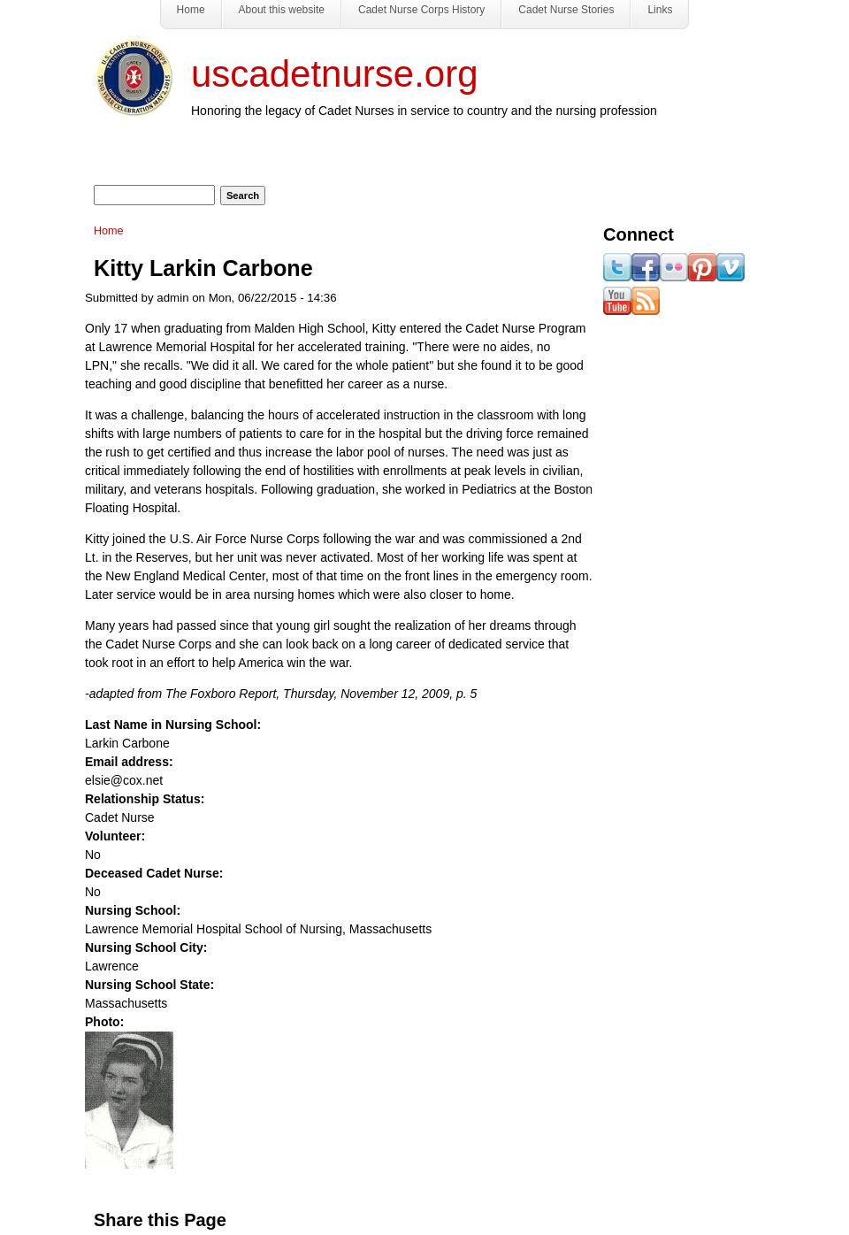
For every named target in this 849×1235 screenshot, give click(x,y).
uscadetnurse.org (334, 74)
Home (109, 231)
